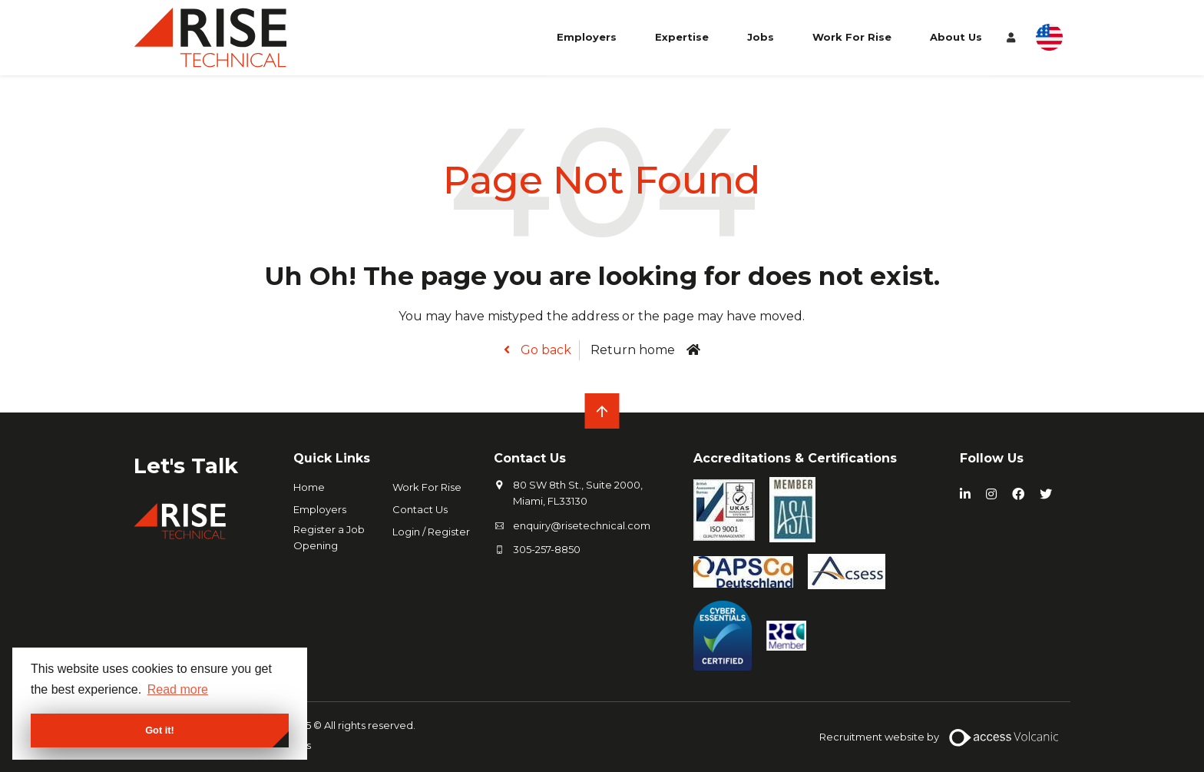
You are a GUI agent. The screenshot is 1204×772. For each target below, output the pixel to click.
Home (309, 487)
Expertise (682, 37)
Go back (544, 350)
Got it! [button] (159, 730)
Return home (632, 350)
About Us (956, 37)
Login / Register (431, 531)
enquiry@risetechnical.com (581, 525)
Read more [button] (177, 689)
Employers (587, 37)
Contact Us (420, 509)
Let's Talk (186, 465)
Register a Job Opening (329, 537)
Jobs (760, 37)
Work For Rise (851, 37)
